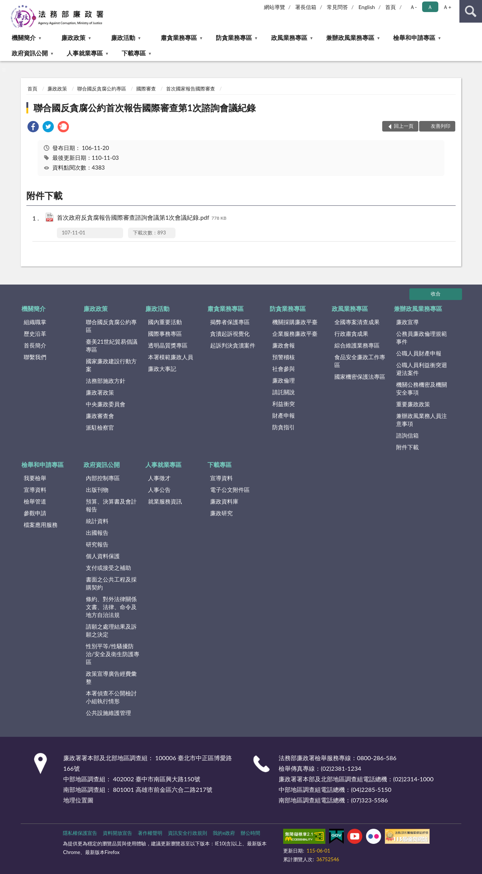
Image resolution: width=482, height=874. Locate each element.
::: (6, 6)
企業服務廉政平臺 (294, 333)
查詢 (470, 11)
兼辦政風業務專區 (350, 37)
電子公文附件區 (230, 489)
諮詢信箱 (407, 435)
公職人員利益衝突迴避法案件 (421, 368)
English (366, 7)
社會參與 (283, 368)
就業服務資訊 (165, 501)
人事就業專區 (85, 53)
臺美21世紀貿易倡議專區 (111, 345)
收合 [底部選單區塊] (436, 294)
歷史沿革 (35, 333)
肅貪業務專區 (179, 37)
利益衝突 (283, 403)
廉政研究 (221, 513)
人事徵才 (159, 478)
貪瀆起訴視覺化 (230, 333)
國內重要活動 (165, 321)
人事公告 (159, 489)
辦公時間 (250, 833)
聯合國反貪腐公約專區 (101, 89)
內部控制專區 (103, 478)
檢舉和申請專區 (414, 37)
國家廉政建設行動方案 (111, 365)
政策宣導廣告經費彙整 (111, 677)
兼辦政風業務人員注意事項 (421, 419)
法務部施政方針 (105, 380)
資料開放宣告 (117, 833)
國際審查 (146, 89)
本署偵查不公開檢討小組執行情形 (111, 697)
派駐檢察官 (100, 427)
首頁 (390, 7)
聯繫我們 (35, 357)
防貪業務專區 (234, 37)
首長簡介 (35, 345)
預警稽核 (283, 357)
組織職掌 (35, 321)
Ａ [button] (430, 7)
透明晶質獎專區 (168, 345)
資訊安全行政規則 (187, 833)
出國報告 (97, 532)
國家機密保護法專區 (359, 376)
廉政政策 (73, 37)
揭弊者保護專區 (230, 321)
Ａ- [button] (413, 7)
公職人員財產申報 (418, 353)
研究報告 (97, 544)
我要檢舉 (35, 478)
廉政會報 (283, 345)
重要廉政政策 (413, 404)
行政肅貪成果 (351, 333)
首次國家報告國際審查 (190, 89)
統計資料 (97, 520)
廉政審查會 (100, 415)
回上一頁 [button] (403, 126)
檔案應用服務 (41, 524)
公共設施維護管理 (108, 712)
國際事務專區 (165, 333)
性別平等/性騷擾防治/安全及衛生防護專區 (112, 654)
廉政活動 (123, 37)
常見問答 (337, 7)
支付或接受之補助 (108, 567)
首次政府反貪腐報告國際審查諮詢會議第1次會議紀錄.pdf (141, 218)
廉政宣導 (407, 321)
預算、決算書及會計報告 (111, 505)
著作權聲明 (150, 833)
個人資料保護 (103, 556)
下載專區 (134, 53)
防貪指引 (283, 427)
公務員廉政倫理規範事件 (421, 337)
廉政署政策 (100, 392)
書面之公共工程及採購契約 (111, 583)
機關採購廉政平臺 (294, 321)
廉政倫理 (283, 380)
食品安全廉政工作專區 (359, 361)
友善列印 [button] (440, 126)
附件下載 (407, 447)
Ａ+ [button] (447, 7)
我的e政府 (224, 833)
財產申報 (283, 415)
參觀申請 (35, 513)
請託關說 (283, 392)
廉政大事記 (162, 368)
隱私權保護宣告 (80, 833)
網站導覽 (274, 7)
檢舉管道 (35, 501)
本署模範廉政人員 (170, 357)
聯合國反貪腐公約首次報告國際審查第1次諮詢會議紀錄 (145, 107)
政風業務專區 (289, 37)
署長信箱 (305, 7)
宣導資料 (35, 489)
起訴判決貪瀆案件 (232, 345)
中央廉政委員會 (105, 404)
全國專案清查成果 (357, 321)
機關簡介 (24, 37)
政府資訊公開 (30, 53)
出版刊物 (97, 489)
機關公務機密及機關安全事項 (421, 388)
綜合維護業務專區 (357, 345)
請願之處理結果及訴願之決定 (111, 630)
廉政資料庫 (224, 501)
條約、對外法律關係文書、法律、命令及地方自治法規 (111, 606)
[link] (33, 127)
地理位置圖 (78, 800)
